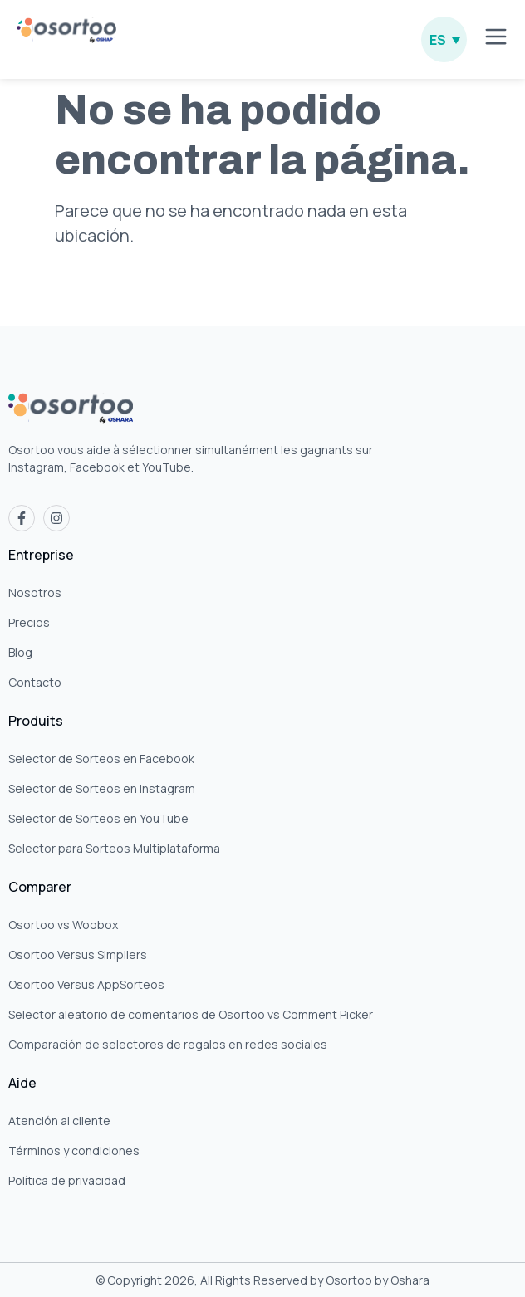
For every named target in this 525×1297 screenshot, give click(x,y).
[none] (444, 39)
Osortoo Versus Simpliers (77, 954)
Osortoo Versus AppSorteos (86, 984)
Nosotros (34, 592)
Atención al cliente (59, 1120)
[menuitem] (444, 39)
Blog (20, 652)
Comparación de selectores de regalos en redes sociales (167, 1044)
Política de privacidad (66, 1180)
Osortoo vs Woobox (63, 924)
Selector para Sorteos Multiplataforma (114, 848)
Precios (29, 622)
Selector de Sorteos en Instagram (101, 788)
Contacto (34, 682)
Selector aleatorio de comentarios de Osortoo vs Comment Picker (190, 1014)
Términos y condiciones (74, 1150)
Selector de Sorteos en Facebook (101, 758)
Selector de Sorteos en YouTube (98, 818)
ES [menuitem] (437, 40)
